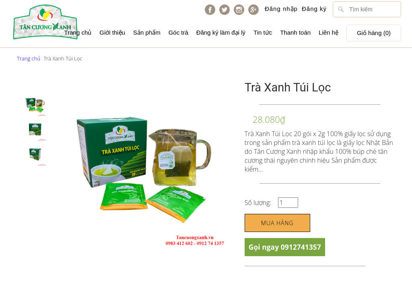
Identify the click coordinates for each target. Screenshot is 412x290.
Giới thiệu (112, 32)
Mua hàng (277, 223)
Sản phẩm (147, 32)
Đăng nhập (281, 8)
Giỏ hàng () (374, 32)
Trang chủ (78, 32)
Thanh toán (295, 32)
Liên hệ (328, 32)
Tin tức (262, 32)
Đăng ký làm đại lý (220, 32)
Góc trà (178, 32)
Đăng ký (314, 8)
